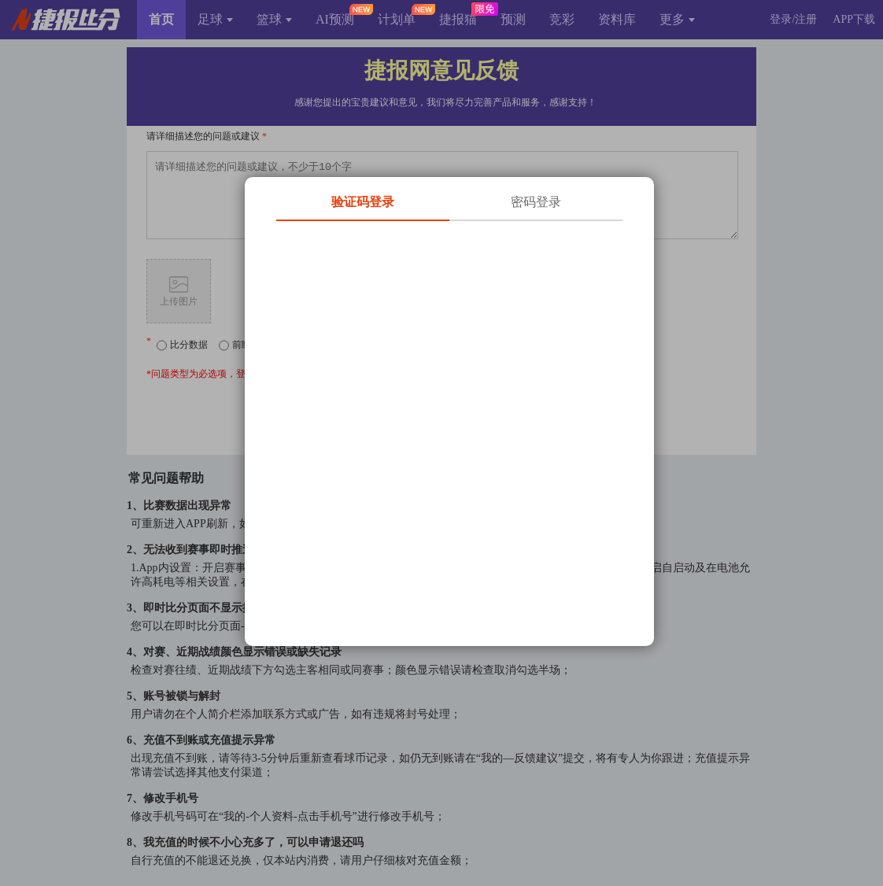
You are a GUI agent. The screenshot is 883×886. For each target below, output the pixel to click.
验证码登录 (362, 202)
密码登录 (536, 202)
